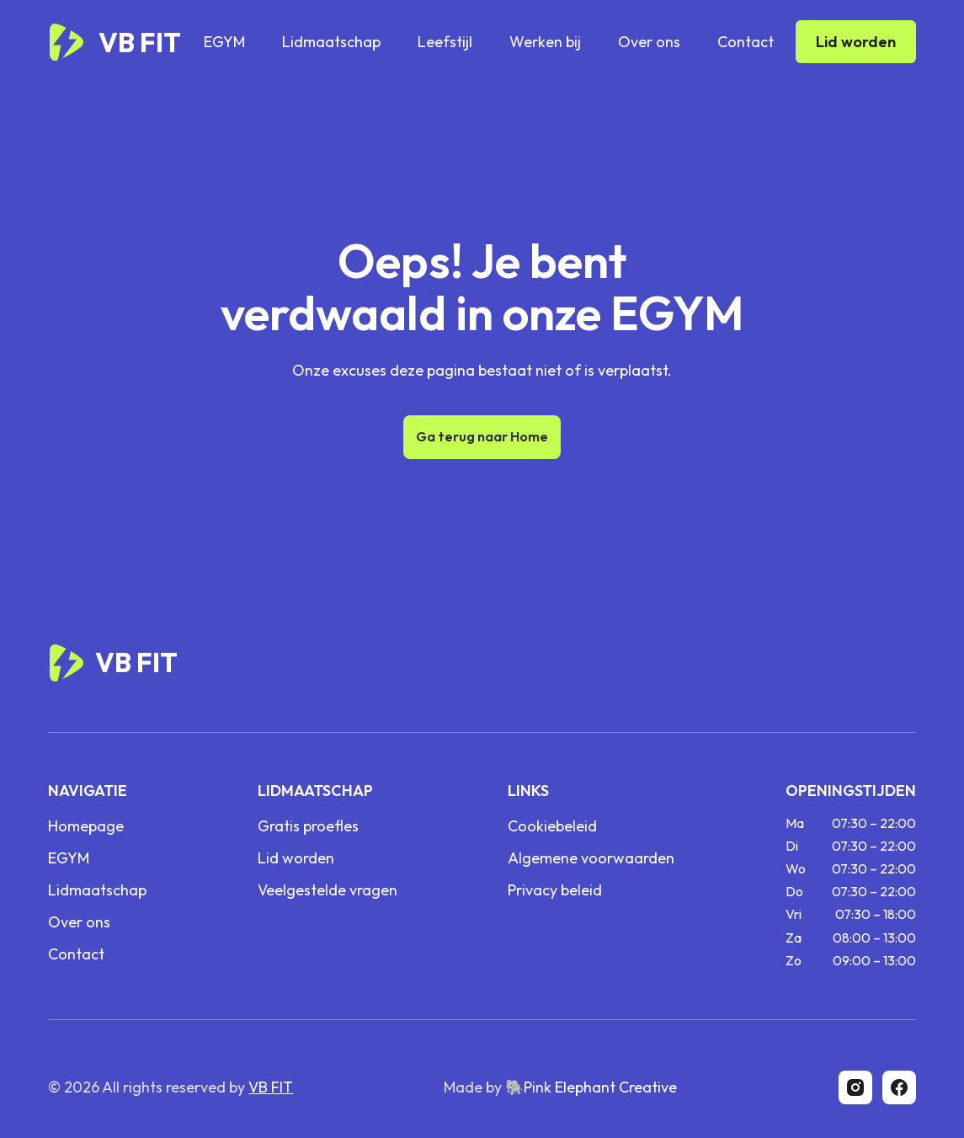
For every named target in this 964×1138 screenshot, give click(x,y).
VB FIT (270, 1087)
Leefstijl (445, 41)
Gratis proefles (308, 826)
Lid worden (856, 41)
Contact (745, 41)
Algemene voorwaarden (591, 858)
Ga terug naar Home (482, 436)
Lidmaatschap (331, 41)
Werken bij (545, 41)
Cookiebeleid (552, 826)
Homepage (86, 826)
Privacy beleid (555, 890)
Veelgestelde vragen (327, 890)
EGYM (224, 41)
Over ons (649, 41)
